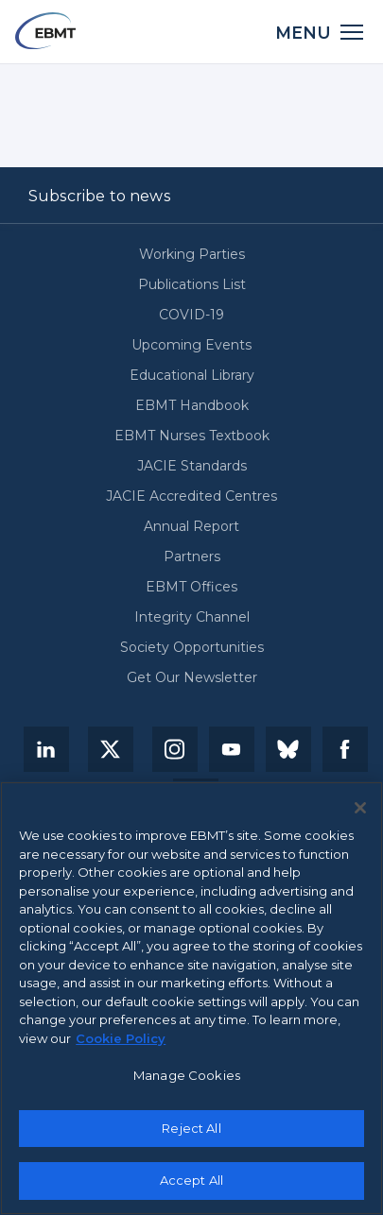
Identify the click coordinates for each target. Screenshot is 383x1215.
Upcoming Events (191, 344)
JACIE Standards (192, 465)
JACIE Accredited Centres (191, 496)
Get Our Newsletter (192, 677)
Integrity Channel (192, 617)
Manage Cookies (186, 1076)
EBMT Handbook (192, 405)
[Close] (360, 809)
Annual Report (191, 526)
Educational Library (192, 375)
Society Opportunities (192, 647)
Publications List (192, 284)
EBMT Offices (191, 586)
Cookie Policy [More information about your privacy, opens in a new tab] (120, 1038)
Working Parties (192, 254)
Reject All (191, 1129)
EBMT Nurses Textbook (192, 435)
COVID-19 (191, 314)
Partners (192, 556)
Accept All (191, 1181)
